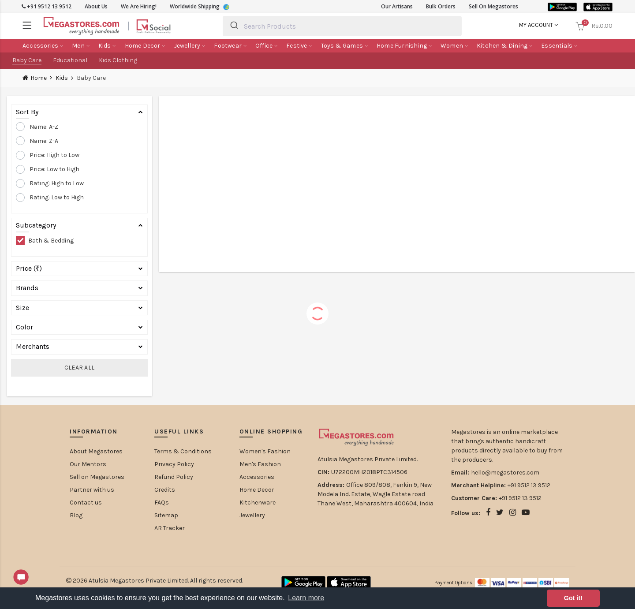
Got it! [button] (573, 598)
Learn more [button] (306, 598)
